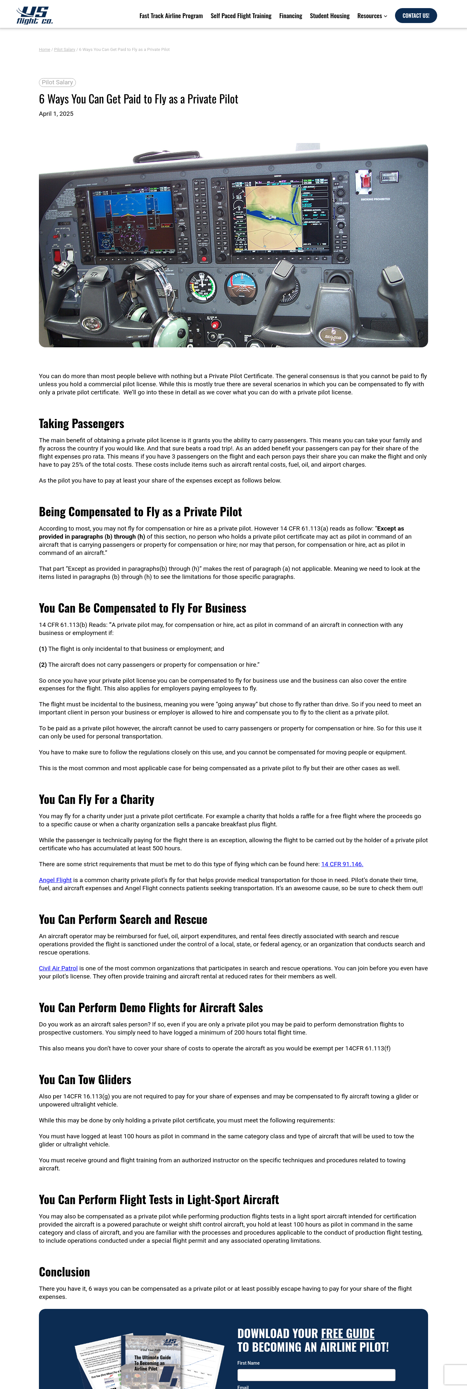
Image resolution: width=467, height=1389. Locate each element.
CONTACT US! (433, 15)
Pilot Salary (64, 49)
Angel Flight (55, 880)
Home (44, 49)
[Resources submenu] (387, 15)
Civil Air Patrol (58, 968)
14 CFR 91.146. (342, 864)
